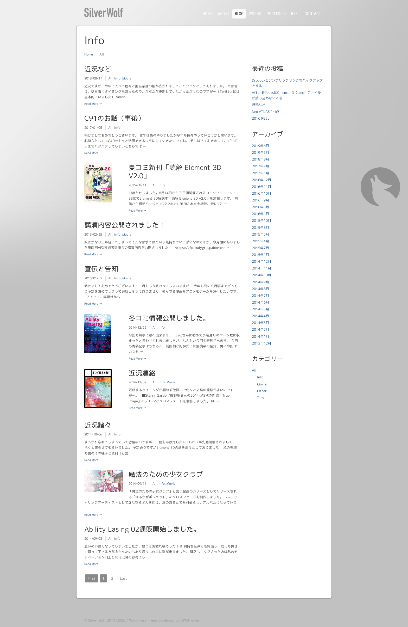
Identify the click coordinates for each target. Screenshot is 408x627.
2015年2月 (260, 247)
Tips (260, 397)
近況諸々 (97, 425)
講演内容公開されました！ (124, 225)
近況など (97, 68)
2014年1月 (260, 336)
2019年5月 (260, 152)
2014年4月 (260, 316)
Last (123, 578)
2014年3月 (260, 322)
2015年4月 (260, 241)
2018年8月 (260, 159)
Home (88, 54)
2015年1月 (260, 254)
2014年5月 (260, 309)
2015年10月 (261, 220)
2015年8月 (260, 227)
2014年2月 (260, 329)
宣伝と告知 (101, 268)
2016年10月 (261, 193)
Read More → (93, 104)
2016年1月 (260, 213)
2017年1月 (260, 173)
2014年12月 (261, 261)
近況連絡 (142, 373)
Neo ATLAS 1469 (265, 111)
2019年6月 (260, 145)
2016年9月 (260, 200)
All (101, 54)
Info (117, 78)
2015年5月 (260, 234)
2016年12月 (261, 179)
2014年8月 (260, 288)
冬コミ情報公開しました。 (169, 318)
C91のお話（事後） (114, 118)
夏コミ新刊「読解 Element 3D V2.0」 (175, 171)
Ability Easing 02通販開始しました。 (142, 529)
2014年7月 (260, 295)
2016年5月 (260, 207)
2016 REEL (261, 118)
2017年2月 (260, 166)
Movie (126, 78)
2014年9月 (260, 282)
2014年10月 (261, 275)
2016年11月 (261, 186)
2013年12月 (261, 343)
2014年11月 (261, 268)
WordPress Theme (143, 620)
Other (262, 391)
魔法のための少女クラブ (166, 474)
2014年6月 (260, 302)
